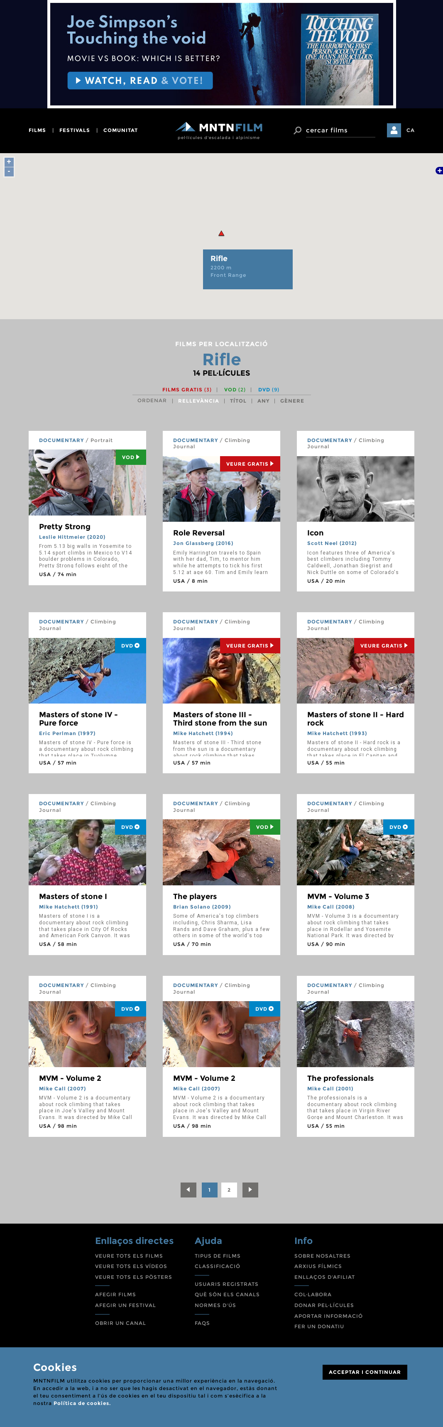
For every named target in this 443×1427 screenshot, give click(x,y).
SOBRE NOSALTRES (322, 1256)
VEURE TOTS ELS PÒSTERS (133, 1277)
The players (195, 896)
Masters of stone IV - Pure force (78, 719)
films (37, 130)
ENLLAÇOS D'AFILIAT (324, 1277)
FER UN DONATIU (319, 1326)
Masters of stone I (73, 896)
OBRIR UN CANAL (120, 1323)
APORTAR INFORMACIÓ (328, 1316)
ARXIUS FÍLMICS (318, 1266)
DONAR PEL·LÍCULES (324, 1305)
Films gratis (187, 389)
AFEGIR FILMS (115, 1294)
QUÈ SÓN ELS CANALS (227, 1294)
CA (410, 130)
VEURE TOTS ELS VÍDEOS (131, 1266)
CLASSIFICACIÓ (217, 1266)
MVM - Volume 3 (338, 896)
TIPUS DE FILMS (218, 1256)
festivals (74, 130)
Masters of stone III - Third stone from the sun (220, 719)
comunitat (120, 130)
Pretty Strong (65, 526)
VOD (235, 389)
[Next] (250, 1190)
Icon (315, 533)
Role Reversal (199, 533)
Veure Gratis (250, 464)
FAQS (202, 1323)
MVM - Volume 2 (70, 1078)
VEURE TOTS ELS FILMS (129, 1256)
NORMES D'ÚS (215, 1305)
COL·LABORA (313, 1294)
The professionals (340, 1078)
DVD (268, 389)
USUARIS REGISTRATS (227, 1284)
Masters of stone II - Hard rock (355, 719)
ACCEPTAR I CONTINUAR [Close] (365, 1372)
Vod (131, 457)
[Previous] (188, 1190)
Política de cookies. (82, 1403)
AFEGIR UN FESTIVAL (125, 1305)
